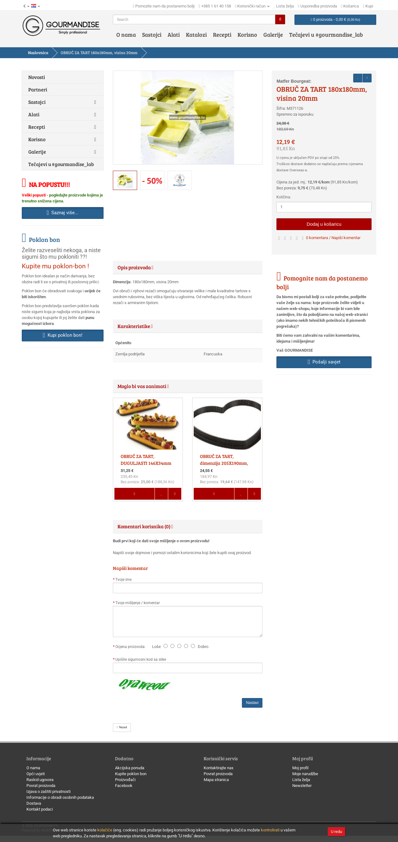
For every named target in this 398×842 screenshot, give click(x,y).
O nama (126, 34)
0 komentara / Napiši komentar (333, 237)
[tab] (188, 267)
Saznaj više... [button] (62, 212)
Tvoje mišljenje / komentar (137, 603)
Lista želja (301, 779)
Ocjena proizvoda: (131, 647)
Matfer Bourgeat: (293, 81)
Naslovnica (38, 52)
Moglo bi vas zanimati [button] (143, 386)
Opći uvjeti (35, 773)
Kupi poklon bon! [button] (62, 335)
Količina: (283, 197)
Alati (174, 34)
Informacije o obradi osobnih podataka (60, 797)
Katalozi (196, 34)
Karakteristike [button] (135, 326)
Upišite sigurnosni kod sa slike (140, 659)
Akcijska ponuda (129, 768)
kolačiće (104, 830)
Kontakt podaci (39, 809)
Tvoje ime (123, 579)
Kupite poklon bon (130, 773)
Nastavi (252, 703)
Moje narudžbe (305, 773)
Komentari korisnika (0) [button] (145, 526)
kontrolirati (270, 830)
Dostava (33, 803)
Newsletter (302, 785)
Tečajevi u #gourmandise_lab (326, 34)
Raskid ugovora (39, 779)
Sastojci (151, 34)
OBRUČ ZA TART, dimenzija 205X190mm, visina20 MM (224, 463)
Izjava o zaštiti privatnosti (48, 791)
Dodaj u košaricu (324, 224)
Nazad (122, 727)
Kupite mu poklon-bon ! (55, 266)
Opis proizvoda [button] (136, 267)
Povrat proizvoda (40, 785)
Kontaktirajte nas (219, 768)
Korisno (247, 34)
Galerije (273, 34)
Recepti (222, 34)
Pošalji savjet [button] (324, 362)
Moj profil (300, 768)
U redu (336, 831)
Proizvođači (125, 779)
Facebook (123, 785)
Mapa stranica (216, 779)
